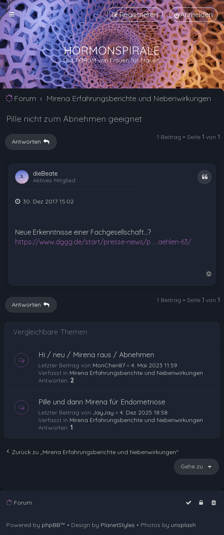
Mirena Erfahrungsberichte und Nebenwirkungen (136, 373)
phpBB (51, 525)
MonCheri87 (109, 365)
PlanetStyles (118, 525)
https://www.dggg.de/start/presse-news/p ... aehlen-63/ (103, 242)
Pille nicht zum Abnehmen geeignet (74, 118)
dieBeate (45, 173)
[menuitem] (193, 14)
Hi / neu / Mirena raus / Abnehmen (96, 354)
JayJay (103, 412)
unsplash (183, 525)
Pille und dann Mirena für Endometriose (101, 401)
